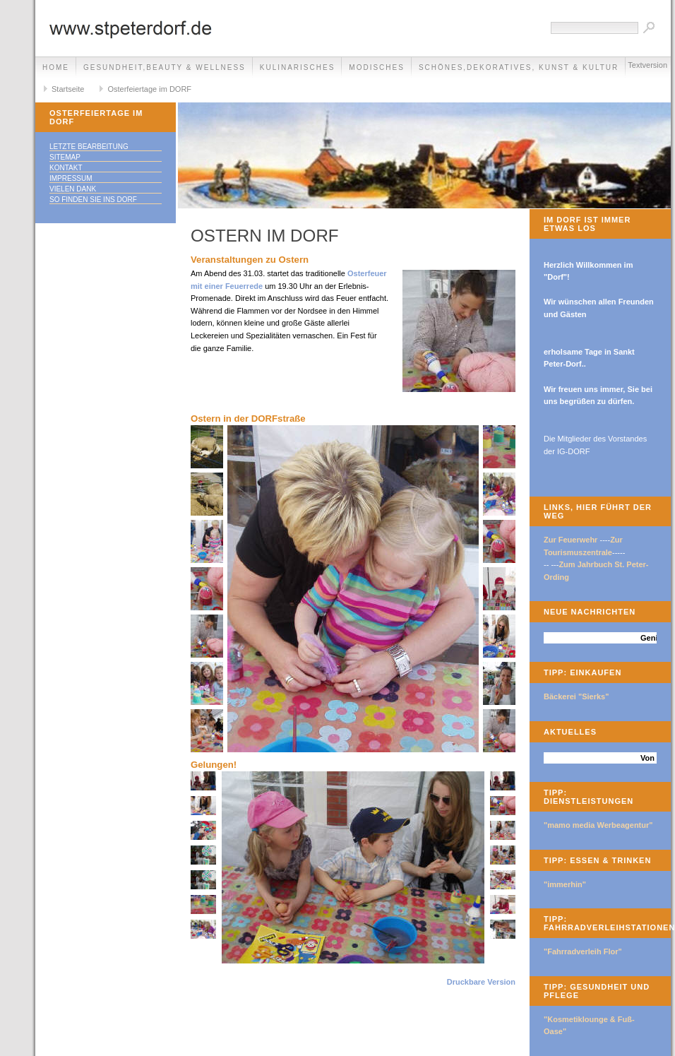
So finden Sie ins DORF (93, 199)
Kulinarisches (297, 67)
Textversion (647, 65)
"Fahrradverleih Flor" (583, 951)
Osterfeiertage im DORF (149, 89)
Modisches (377, 67)
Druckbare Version (481, 982)
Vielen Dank (72, 189)
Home (55, 67)
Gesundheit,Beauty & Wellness (164, 67)
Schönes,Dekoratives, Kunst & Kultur (519, 67)
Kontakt (65, 168)
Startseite (68, 89)
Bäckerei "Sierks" (576, 696)
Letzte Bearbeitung (89, 146)
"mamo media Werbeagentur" (598, 825)
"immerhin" (565, 884)
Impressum (70, 178)
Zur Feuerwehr (570, 539)
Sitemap (64, 157)
